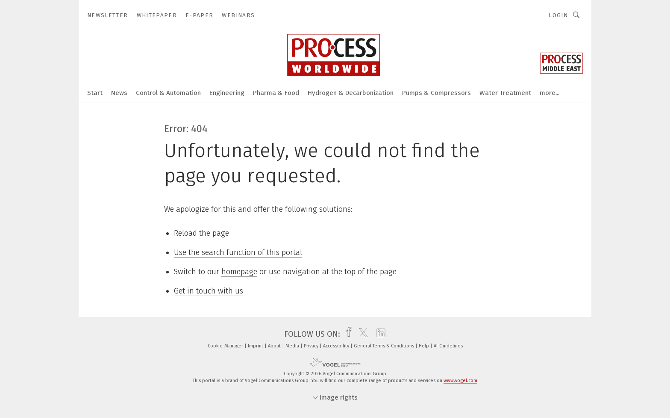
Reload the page (201, 233)
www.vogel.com (460, 380)
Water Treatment (505, 93)
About (275, 346)
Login (558, 15)
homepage (239, 271)
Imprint (256, 346)
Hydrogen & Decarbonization (351, 93)
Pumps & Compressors (436, 93)
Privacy (312, 346)
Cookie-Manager (226, 346)
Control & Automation (168, 93)
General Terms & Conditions (384, 346)
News (119, 93)
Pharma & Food (276, 93)
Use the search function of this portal (238, 252)
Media (292, 346)
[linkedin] (378, 334)
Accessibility (336, 346)
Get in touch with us (208, 291)
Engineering (226, 93)
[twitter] (361, 334)
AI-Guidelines (448, 346)
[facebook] (346, 334)
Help (424, 346)
